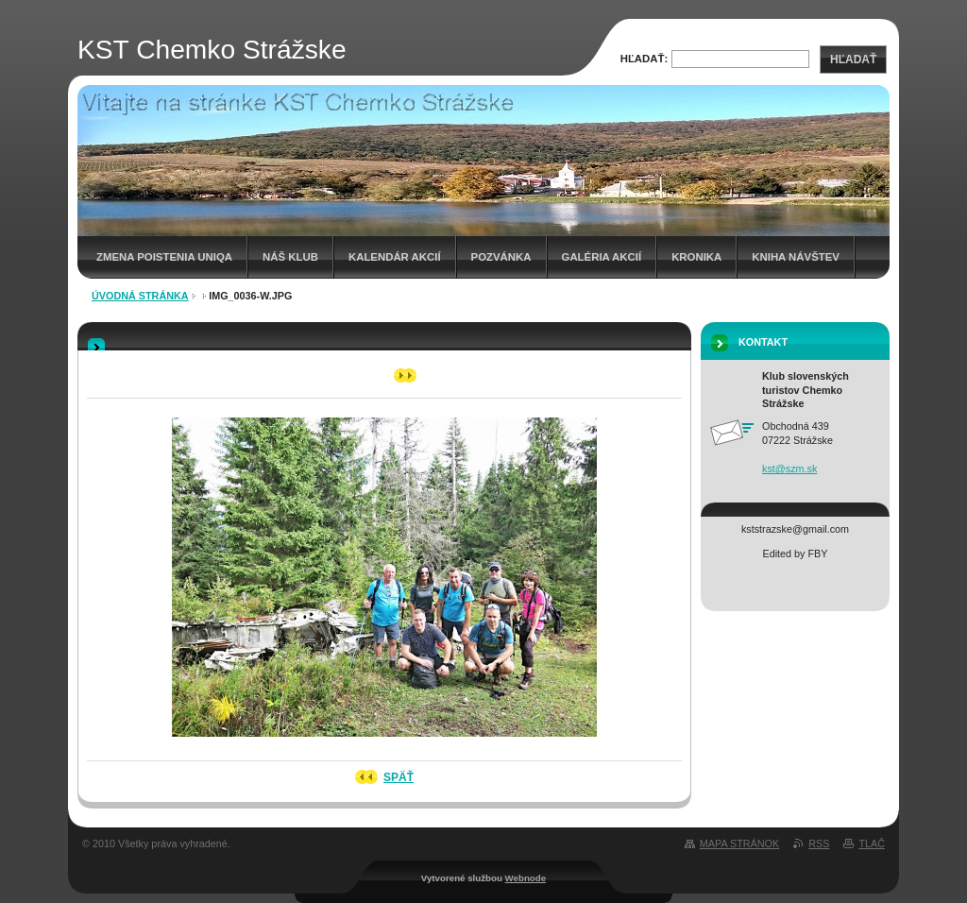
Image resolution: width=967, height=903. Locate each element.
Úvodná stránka (140, 295)
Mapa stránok (739, 843)
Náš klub (290, 257)
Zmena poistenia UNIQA (164, 257)
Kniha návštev (796, 257)
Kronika (696, 257)
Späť (398, 777)
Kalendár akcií (394, 257)
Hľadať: (644, 58)
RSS (818, 843)
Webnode (526, 878)
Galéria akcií (602, 257)
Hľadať (853, 59)
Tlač (871, 843)
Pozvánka (501, 257)
